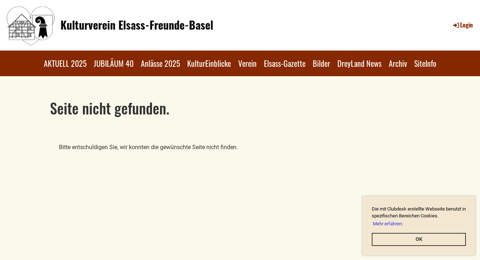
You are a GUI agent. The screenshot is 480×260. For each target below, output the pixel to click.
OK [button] (419, 239)
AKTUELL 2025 (65, 63)
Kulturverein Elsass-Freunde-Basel (136, 24)
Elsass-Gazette (285, 63)
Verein (247, 63)
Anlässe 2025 (160, 63)
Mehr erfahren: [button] (388, 223)
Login (462, 25)
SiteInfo (425, 63)
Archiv (398, 63)
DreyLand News (359, 63)
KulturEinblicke (209, 63)
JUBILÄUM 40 (114, 63)
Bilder (321, 63)
